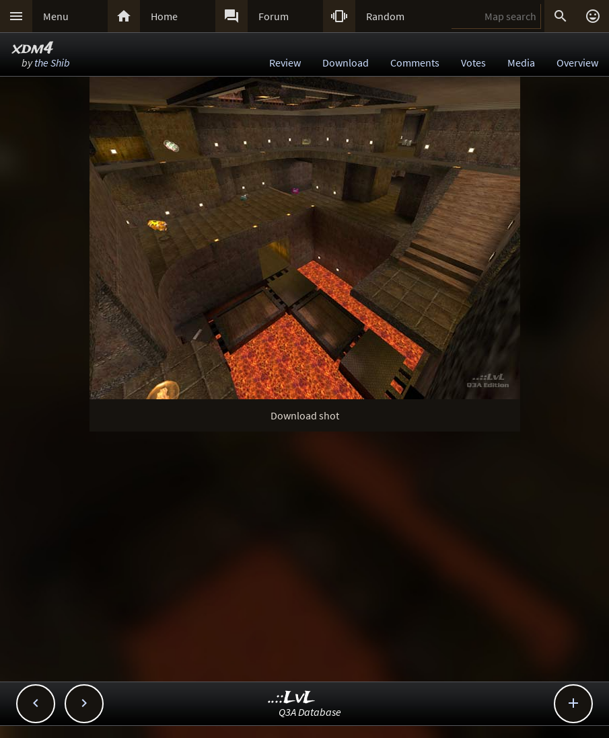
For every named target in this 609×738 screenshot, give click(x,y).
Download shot (305, 415)
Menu (56, 16)
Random (385, 16)
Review (285, 62)
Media (521, 62)
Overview (577, 62)
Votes (473, 62)
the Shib (52, 62)
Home (164, 16)
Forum (273, 16)
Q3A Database (310, 712)
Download (345, 62)
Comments (414, 62)
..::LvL (291, 698)
